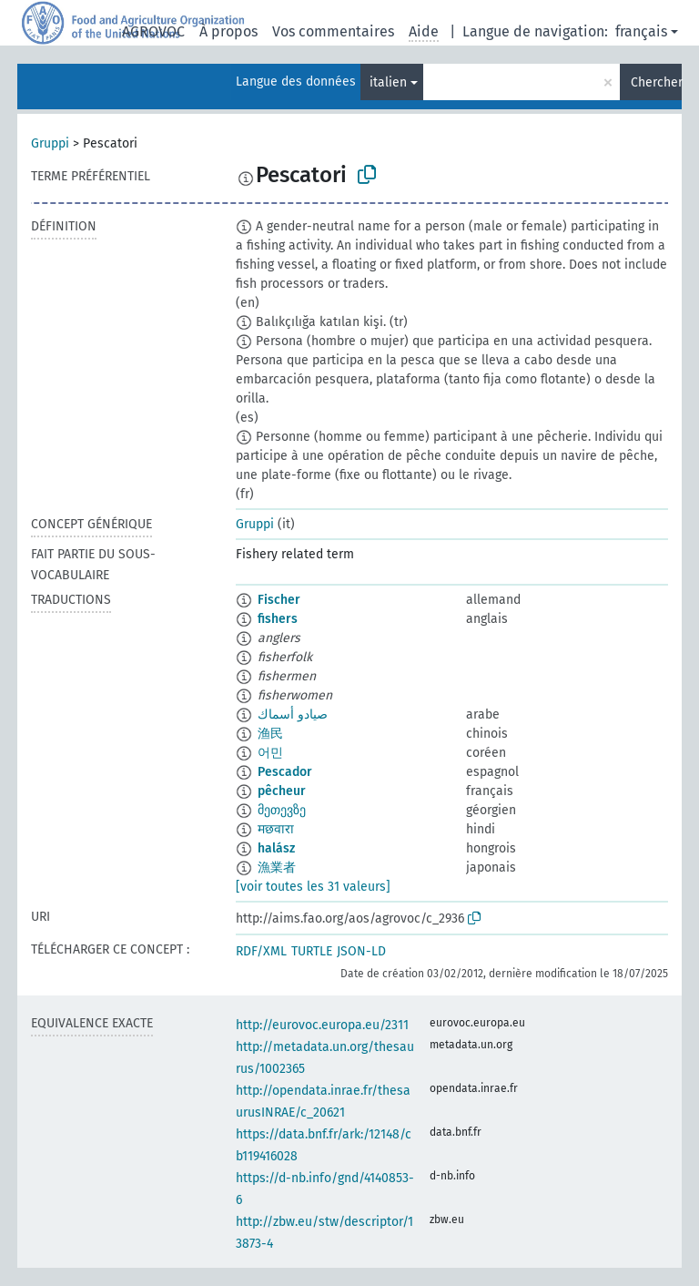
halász (276, 848)
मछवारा (276, 829)
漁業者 (277, 867)
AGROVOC (153, 31)
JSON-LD (361, 951)
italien (388, 82)
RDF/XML (261, 951)
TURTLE (311, 951)
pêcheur (282, 791)
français (641, 31)
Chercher (656, 82)
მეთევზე (282, 810)
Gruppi (50, 143)
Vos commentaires (333, 31)
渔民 (270, 733)
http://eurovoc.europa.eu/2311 (322, 1025)
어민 (270, 752)
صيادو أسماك (293, 714)
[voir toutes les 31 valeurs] (313, 886)
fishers (278, 619)
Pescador (285, 772)
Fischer (279, 599)
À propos (228, 31)
